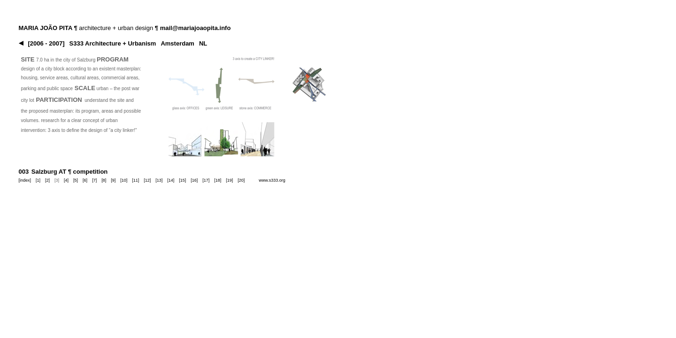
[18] (217, 180)
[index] (25, 180)
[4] (66, 180)
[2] (47, 180)
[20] (241, 180)
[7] (94, 180)
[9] (113, 180)
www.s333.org (272, 180)
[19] (229, 180)
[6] (85, 180)
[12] (147, 180)
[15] (182, 180)
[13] (158, 180)
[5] (75, 180)
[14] (170, 180)
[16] (194, 180)
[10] (123, 180)
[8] (103, 180)
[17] (205, 180)
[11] (135, 180)
